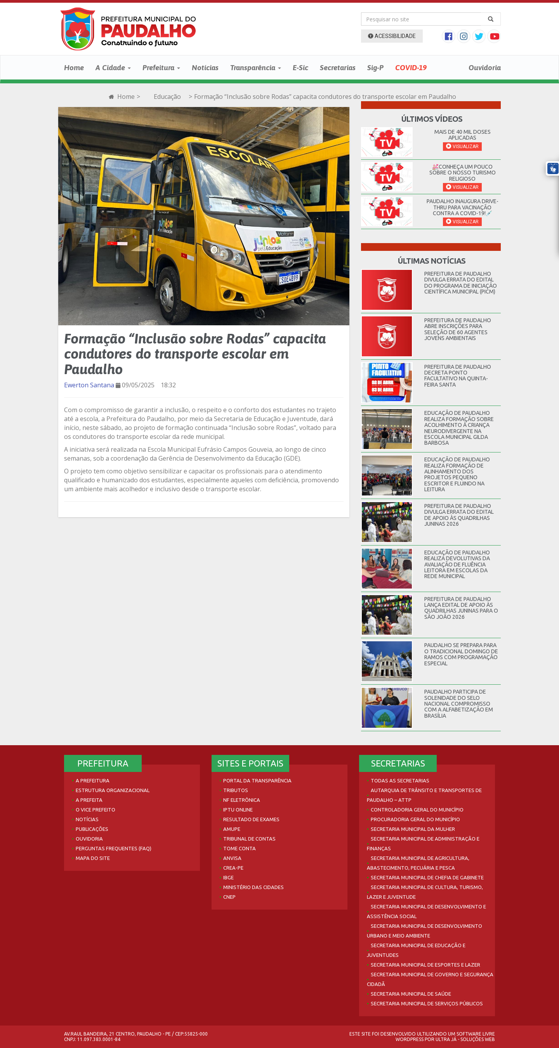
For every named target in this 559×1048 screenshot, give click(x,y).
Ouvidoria (485, 67)
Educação (167, 96)
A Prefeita (89, 800)
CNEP (229, 897)
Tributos (235, 790)
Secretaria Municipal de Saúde (411, 993)
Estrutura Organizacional (112, 790)
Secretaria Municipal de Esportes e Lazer (425, 964)
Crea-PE (233, 867)
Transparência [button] (255, 67)
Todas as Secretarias (400, 780)
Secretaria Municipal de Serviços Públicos (427, 1003)
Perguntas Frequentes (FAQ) (113, 848)
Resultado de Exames (251, 819)
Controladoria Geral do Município (417, 809)
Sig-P (375, 67)
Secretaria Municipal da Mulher (413, 829)
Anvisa (232, 858)
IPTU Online (238, 809)
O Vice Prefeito (95, 809)
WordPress (410, 1039)
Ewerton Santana (89, 385)
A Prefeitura (92, 780)
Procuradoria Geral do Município (415, 819)
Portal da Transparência (257, 780)
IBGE (228, 877)
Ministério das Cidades (253, 887)
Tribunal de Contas (249, 838)
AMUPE (231, 829)
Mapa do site (93, 858)
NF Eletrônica (241, 800)
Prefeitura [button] (161, 67)
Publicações (92, 829)
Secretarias (338, 67)
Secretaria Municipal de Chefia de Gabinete (427, 877)
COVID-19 (411, 67)
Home (74, 67)
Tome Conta (239, 848)
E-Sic (300, 67)
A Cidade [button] (113, 67)
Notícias (205, 67)
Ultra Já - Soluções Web (465, 1039)
